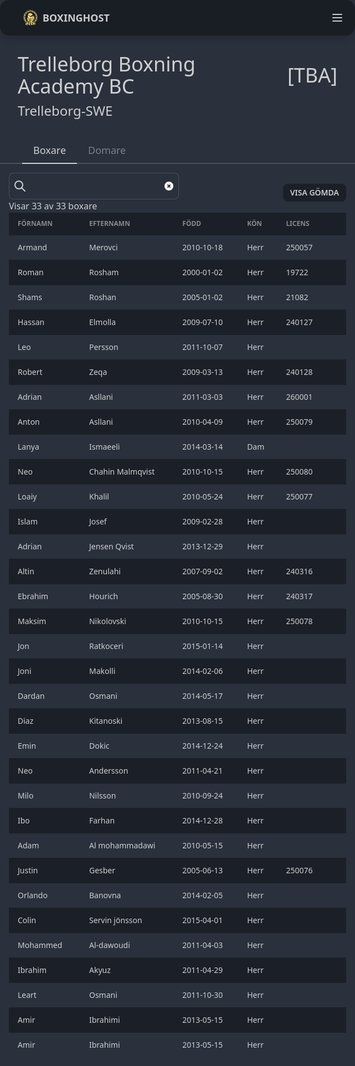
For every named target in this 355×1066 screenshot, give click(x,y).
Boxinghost (66, 17)
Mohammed (41, 945)
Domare (107, 150)
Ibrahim (33, 970)
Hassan (32, 322)
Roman (31, 272)
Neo (26, 471)
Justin (29, 870)
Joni (25, 671)
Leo (25, 347)
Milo (26, 795)
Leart (28, 995)
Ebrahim (34, 596)
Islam (30, 521)
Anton (31, 421)
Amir (27, 1019)
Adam (29, 845)
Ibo (25, 820)
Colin (28, 920)
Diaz (26, 720)
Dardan (32, 696)
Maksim (33, 621)
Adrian (32, 397)
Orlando (34, 895)
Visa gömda (314, 192)
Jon (25, 646)
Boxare (49, 150)
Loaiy (28, 496)
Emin (28, 745)
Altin (27, 571)
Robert (31, 372)
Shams (31, 297)
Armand (33, 247)
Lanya (29, 446)
